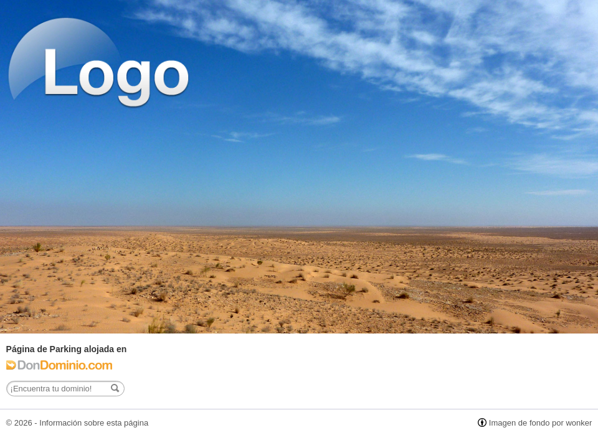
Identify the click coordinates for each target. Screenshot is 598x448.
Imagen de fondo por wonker (540, 422)
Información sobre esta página (93, 422)
